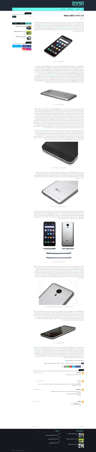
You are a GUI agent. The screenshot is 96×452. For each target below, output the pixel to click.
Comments (15, 23)
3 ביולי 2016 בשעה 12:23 (36, 401)
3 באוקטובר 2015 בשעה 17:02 (37, 389)
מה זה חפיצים (21, 450)
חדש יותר (81, 426)
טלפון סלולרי (67, 363)
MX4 (49, 173)
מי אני (17, 450)
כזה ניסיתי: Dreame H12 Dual (21, 26)
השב (80, 376)
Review (45, 363)
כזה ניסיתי (62, 363)
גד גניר (79, 381)
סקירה (55, 363)
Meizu (73, 22)
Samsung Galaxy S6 (58, 28)
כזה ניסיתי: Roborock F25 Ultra (53, 439)
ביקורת (76, 363)
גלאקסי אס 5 (73, 270)
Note (66, 26)
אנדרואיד (78, 13)
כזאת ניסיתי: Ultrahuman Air (54, 443)
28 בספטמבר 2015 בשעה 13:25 (37, 372)
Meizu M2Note (43, 130)
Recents (22, 23)
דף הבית (82, 13)
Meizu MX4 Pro (45, 25)
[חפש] (24, 17)
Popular (28, 23)
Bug (66, 360)
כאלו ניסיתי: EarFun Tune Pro (21, 36)
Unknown (78, 373)
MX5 (48, 363)
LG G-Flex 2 (48, 74)
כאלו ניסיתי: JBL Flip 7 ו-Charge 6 (20, 31)
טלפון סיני (72, 363)
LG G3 (49, 269)
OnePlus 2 (54, 74)
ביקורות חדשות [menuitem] (70, 9)
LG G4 (64, 28)
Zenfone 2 (38, 348)
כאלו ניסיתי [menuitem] (78, 9)
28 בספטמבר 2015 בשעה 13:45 (40, 380)
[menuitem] (82, 9)
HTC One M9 (69, 28)
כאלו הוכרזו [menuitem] (63, 9)
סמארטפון (58, 363)
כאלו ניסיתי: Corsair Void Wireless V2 (52, 435)
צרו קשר (13, 450)
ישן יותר (35, 426)
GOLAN (79, 401)
